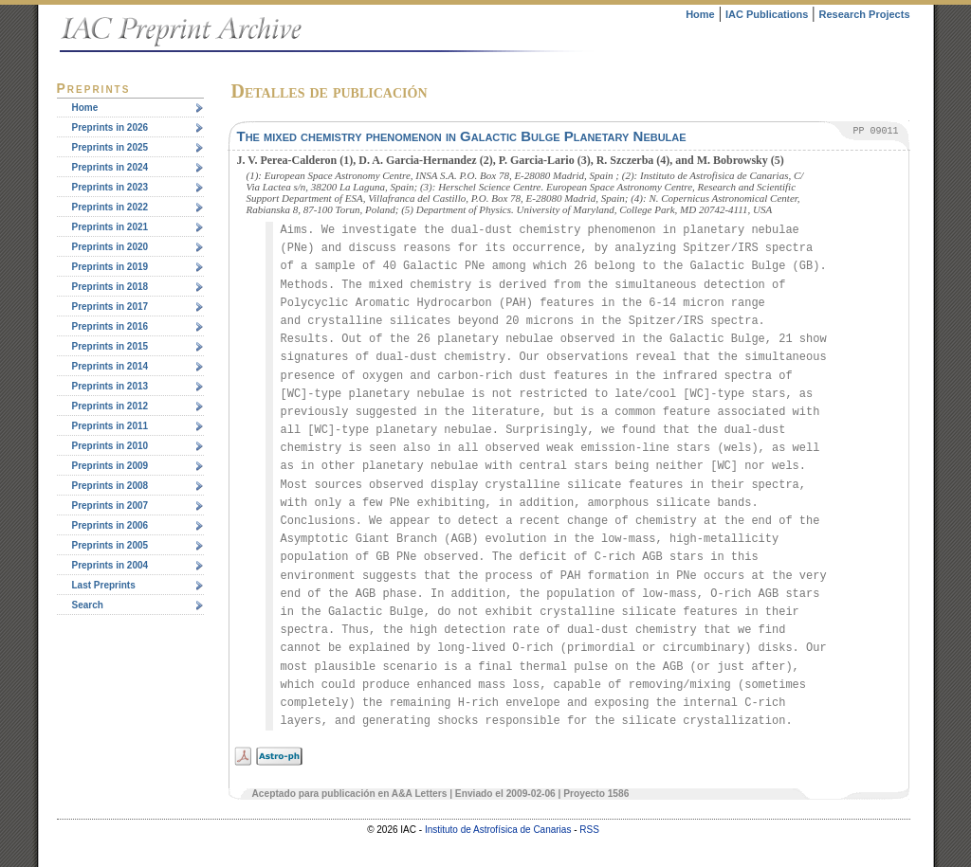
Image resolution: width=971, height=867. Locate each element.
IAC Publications (766, 14)
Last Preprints (104, 585)
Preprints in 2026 (110, 127)
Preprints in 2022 (110, 207)
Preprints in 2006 (110, 525)
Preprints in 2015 (110, 346)
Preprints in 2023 (110, 187)
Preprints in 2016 (110, 326)
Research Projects (864, 14)
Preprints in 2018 (110, 286)
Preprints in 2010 (110, 446)
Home (700, 14)
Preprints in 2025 (110, 147)
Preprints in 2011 (110, 426)
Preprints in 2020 (110, 247)
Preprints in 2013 (110, 386)
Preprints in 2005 (110, 545)
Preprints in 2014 (110, 366)
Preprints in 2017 (110, 306)
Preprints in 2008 (110, 485)
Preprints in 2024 (110, 167)
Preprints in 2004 (110, 565)
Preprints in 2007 (110, 505)
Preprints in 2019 (110, 267)
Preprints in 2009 (110, 466)
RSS (589, 829)
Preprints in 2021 (110, 227)
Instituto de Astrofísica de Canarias (498, 829)
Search (87, 605)
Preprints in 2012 (110, 406)
